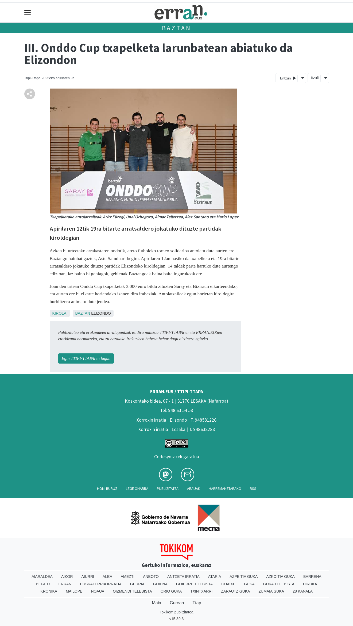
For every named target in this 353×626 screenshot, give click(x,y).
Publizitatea (168, 488)
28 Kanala (303, 591)
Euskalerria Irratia (100, 584)
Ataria (214, 576)
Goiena (160, 584)
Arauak (193, 488)
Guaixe (228, 584)
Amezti (127, 576)
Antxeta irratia (183, 576)
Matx (156, 603)
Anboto (151, 576)
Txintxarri (201, 591)
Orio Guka (171, 591)
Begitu (43, 584)
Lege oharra (137, 488)
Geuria (137, 584)
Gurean (177, 603)
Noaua (97, 591)
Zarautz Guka (235, 591)
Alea (107, 576)
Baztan (176, 28)
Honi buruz (107, 488)
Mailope (74, 591)
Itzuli (315, 78)
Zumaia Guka (271, 591)
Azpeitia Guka (244, 576)
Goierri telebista (194, 584)
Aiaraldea (42, 576)
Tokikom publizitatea (176, 612)
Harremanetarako (225, 488)
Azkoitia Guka (280, 576)
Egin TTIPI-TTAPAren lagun (86, 358)
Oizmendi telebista (132, 591)
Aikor (67, 576)
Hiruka (310, 584)
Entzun (288, 78)
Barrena (312, 576)
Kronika (48, 591)
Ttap (197, 603)
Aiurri (88, 576)
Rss (253, 488)
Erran (64, 584)
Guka (249, 584)
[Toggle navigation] (27, 12)
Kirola (59, 313)
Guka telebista (278, 584)
